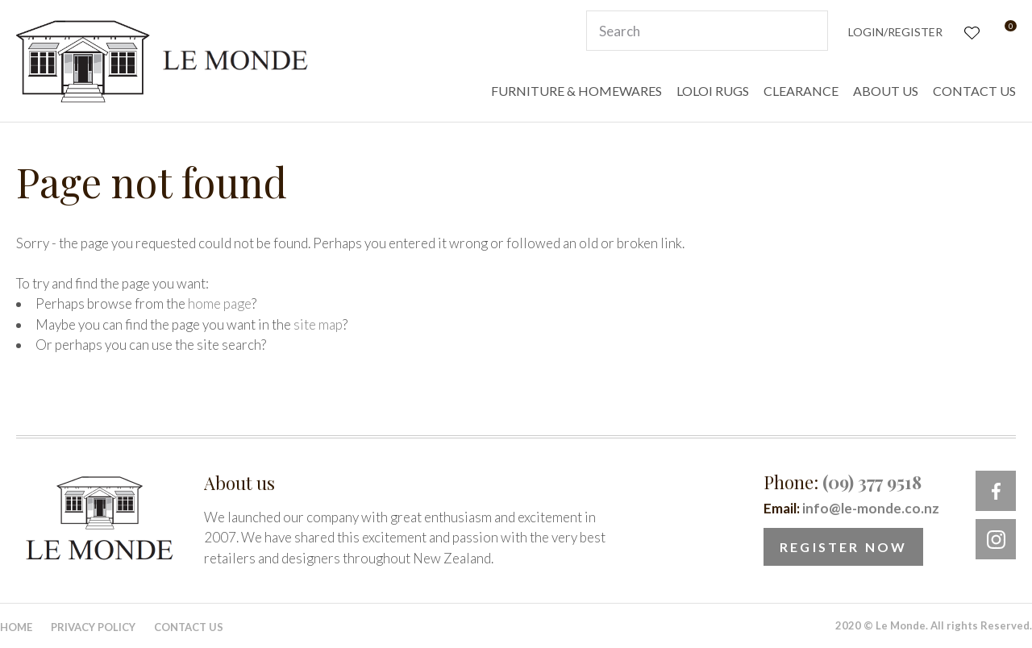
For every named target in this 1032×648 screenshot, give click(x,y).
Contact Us (188, 627)
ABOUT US (885, 90)
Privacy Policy (93, 627)
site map (318, 324)
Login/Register (895, 32)
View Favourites (970, 31)
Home (16, 627)
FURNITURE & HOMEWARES (576, 90)
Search (808, 30)
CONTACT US (974, 90)
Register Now (843, 547)
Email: (851, 508)
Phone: (843, 482)
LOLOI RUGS (712, 90)
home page (220, 303)
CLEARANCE (801, 90)
